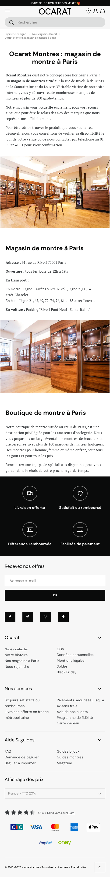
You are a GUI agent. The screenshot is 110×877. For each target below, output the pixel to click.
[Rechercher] (11, 22)
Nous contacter (16, 649)
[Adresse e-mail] (55, 580)
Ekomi (71, 813)
